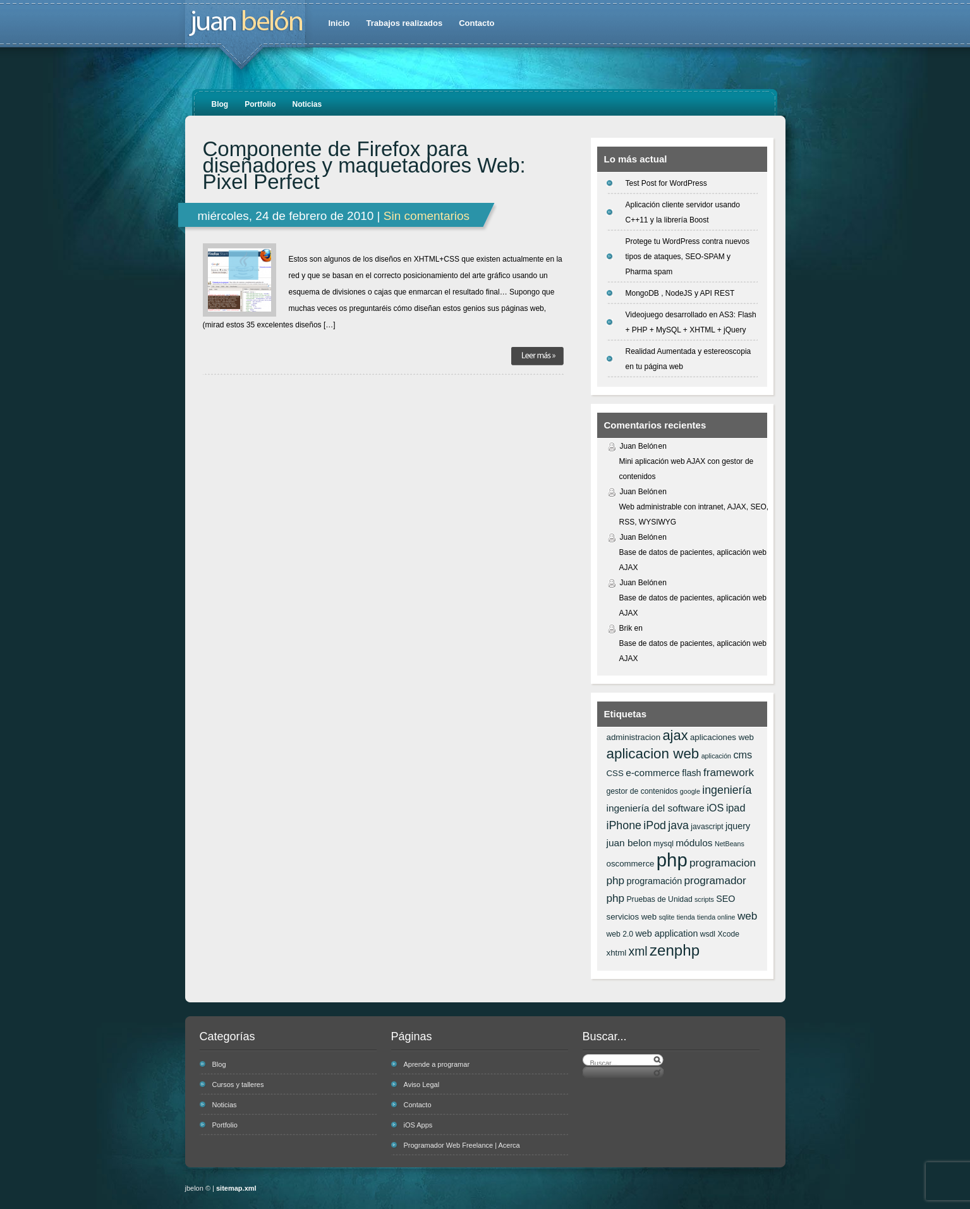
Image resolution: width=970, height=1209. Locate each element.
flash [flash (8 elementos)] (691, 773)
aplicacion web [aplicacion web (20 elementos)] (653, 754)
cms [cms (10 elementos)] (742, 754)
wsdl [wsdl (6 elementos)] (707, 934)
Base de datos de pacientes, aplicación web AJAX (693, 560)
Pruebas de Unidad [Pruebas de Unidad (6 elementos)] (659, 899)
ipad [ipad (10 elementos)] (736, 807)
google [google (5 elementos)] (690, 791)
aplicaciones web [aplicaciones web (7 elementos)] (722, 737)
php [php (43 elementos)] (672, 859)
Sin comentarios (427, 215)
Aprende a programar (437, 1064)
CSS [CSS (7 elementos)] (615, 773)
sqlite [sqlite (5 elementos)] (666, 917)
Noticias (307, 104)
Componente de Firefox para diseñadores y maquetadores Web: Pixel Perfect (364, 165)
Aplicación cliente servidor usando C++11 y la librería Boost (683, 212)
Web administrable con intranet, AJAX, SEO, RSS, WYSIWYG (694, 514)
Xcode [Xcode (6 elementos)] (728, 934)
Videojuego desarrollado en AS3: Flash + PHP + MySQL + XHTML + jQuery (691, 322)
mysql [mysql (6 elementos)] (663, 843)
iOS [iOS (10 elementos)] (715, 807)
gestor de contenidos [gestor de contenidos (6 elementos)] (642, 791)
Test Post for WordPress (666, 183)
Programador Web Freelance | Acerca (462, 1145)
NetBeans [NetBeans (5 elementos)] (729, 844)
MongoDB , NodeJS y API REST (680, 293)
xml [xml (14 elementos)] (638, 951)
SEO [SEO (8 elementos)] (725, 899)
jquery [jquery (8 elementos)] (737, 826)
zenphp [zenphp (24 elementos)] (675, 950)
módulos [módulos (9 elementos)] (694, 842)
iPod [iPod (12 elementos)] (654, 825)
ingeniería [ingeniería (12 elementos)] (726, 790)
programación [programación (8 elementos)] (654, 881)
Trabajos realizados (404, 23)
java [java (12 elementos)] (678, 825)
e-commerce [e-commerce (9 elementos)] (653, 772)
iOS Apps (418, 1125)
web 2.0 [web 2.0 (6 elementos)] (620, 934)
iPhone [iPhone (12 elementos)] (624, 825)
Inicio (339, 23)
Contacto (476, 23)
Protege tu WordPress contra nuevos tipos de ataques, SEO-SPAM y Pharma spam (688, 256)
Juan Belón (639, 446)
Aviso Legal (422, 1084)
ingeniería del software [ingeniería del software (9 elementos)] (656, 808)
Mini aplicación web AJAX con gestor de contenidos (686, 469)
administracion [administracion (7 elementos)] (634, 737)
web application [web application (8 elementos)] (666, 933)
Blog (220, 104)
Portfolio (260, 104)
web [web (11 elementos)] (747, 915)
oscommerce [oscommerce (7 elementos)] (631, 863)
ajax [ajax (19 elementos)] (675, 735)
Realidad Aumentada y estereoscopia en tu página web (688, 359)
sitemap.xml (236, 1188)
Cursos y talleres (238, 1084)
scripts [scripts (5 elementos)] (704, 899)
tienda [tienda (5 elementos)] (686, 917)
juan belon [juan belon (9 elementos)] (629, 842)
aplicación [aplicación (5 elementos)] (716, 756)
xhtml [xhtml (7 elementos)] (617, 952)
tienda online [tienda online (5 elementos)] (716, 917)
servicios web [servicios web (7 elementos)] (632, 916)
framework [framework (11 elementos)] (728, 772)
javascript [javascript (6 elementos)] (707, 826)
